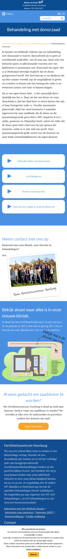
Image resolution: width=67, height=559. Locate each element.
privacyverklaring (33, 549)
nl (59, 13)
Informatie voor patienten (19, 512)
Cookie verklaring (35, 516)
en (63, 13)
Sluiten (33, 554)
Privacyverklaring (14, 516)
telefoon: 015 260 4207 (33, 8)
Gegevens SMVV (44, 512)
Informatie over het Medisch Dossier (24, 508)
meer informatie (33, 426)
